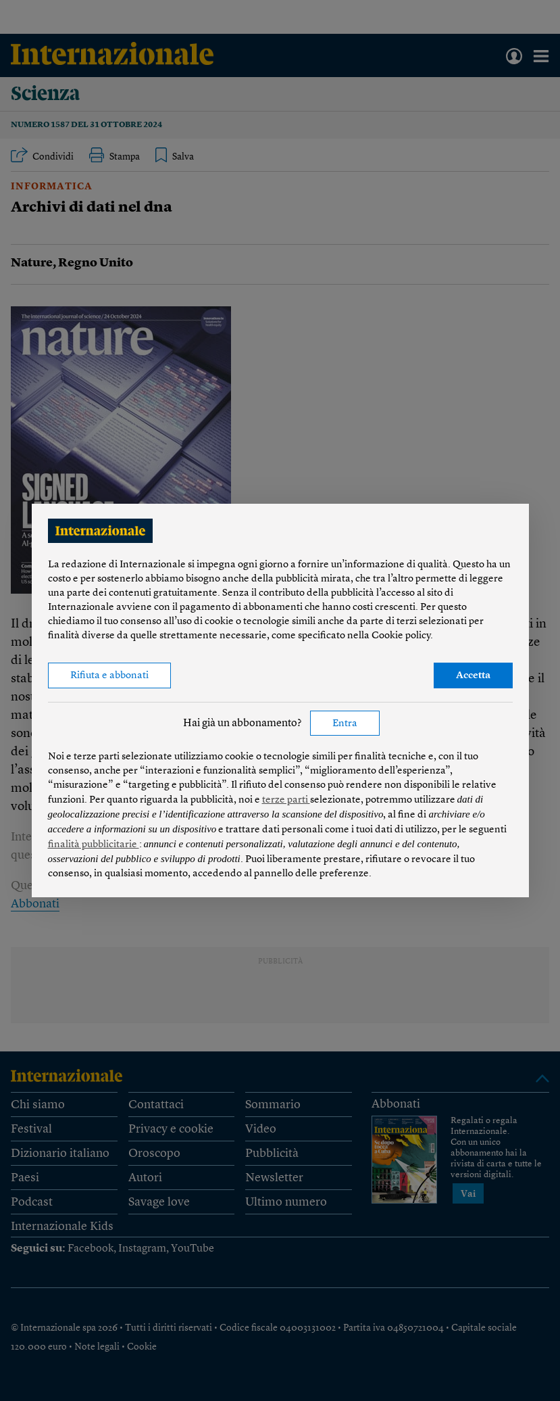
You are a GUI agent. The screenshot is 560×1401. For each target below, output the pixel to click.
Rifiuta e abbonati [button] (109, 676)
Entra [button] (344, 724)
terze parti (286, 800)
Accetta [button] (473, 676)
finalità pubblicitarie (93, 845)
